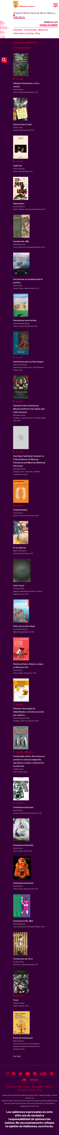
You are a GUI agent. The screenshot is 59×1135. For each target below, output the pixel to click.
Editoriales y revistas (23, 33)
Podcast (26, 1087)
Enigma (48, 1095)
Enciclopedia (30, 30)
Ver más (17, 1056)
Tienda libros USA (13, 1087)
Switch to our (49, 23)
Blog (37, 33)
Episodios (18, 30)
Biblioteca (43, 30)
